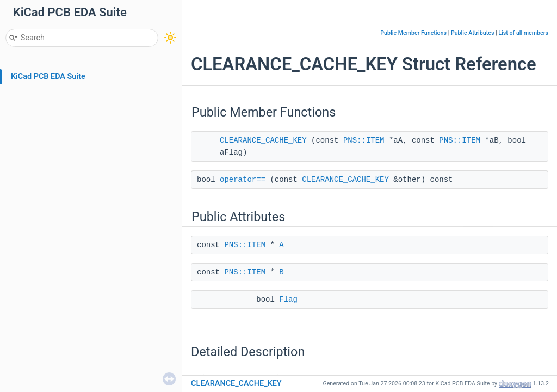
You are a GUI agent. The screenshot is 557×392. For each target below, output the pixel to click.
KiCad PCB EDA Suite (48, 76)
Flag (288, 299)
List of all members (523, 32)
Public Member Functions (413, 32)
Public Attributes (472, 32)
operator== (242, 179)
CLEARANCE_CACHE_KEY (263, 140)
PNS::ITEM (364, 140)
